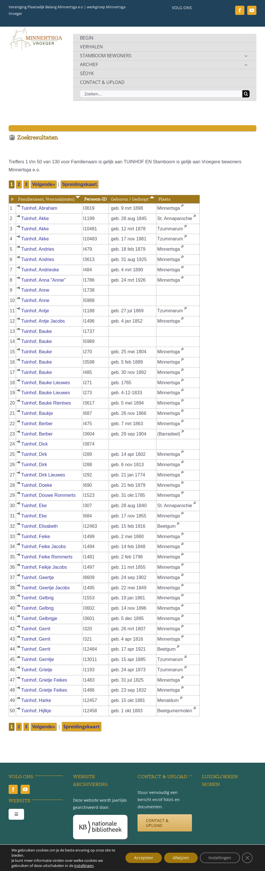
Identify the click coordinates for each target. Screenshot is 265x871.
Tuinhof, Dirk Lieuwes (43, 474)
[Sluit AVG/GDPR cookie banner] (247, 858)
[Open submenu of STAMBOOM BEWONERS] (245, 56)
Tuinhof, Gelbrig (37, 597)
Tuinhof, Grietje (36, 669)
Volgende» (43, 184)
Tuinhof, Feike (35, 536)
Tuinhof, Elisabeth (39, 526)
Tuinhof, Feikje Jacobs (44, 567)
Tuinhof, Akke (35, 218)
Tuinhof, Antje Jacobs (43, 321)
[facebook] (239, 10)
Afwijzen (181, 857)
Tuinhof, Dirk (34, 454)
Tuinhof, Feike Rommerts (46, 556)
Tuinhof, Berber (37, 423)
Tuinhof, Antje (35, 310)
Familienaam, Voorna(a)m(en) (49, 199)
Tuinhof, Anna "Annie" (43, 280)
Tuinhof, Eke (34, 505)
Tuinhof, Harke (36, 700)
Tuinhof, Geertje (37, 577)
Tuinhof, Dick (34, 444)
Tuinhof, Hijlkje (36, 710)
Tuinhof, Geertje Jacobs (45, 587)
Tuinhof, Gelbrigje (39, 618)
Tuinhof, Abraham (39, 208)
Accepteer (143, 857)
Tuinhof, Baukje (37, 413)
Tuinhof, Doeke (36, 485)
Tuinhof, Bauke (36, 331)
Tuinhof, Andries (37, 249)
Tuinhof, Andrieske (40, 269)
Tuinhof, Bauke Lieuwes (45, 382)
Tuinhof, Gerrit (35, 628)
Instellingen (220, 857)
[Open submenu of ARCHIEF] (245, 64)
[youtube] (251, 10)
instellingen (84, 865)
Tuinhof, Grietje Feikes (44, 680)
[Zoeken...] (161, 93)
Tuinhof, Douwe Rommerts (48, 495)
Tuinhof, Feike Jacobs (43, 546)
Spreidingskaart (79, 184)
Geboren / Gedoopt (132, 199)
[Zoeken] (246, 93)
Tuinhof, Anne (35, 290)
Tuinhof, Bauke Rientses (46, 403)
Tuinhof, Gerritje (37, 659)
